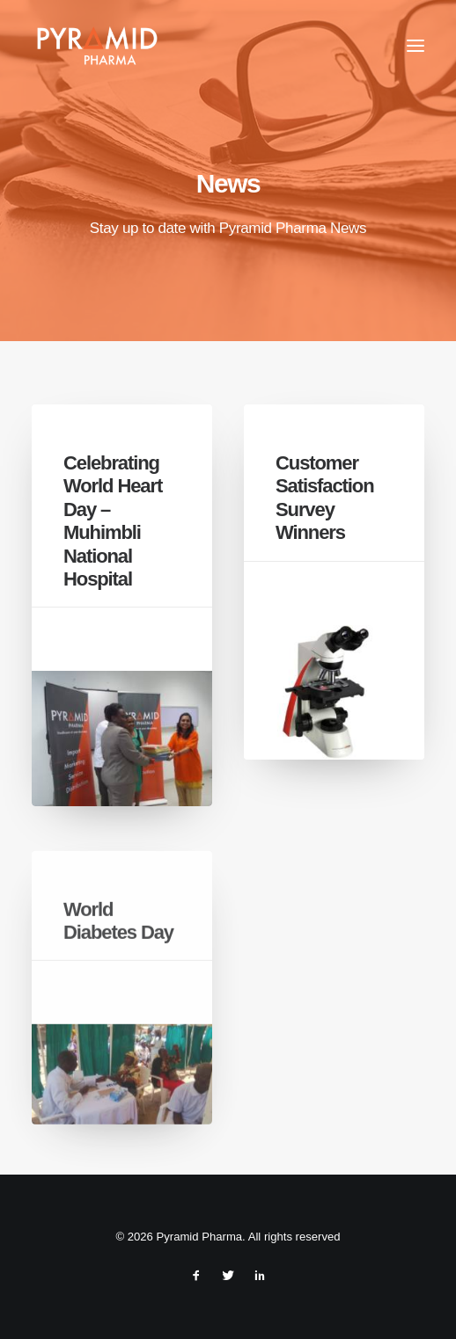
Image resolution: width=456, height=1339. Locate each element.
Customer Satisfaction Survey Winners (325, 497)
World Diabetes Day (118, 970)
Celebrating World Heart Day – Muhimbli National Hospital (112, 521)
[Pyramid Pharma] (95, 46)
